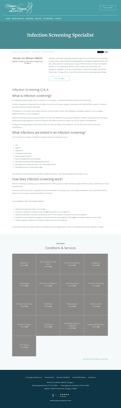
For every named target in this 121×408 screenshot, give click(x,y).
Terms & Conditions (63, 377)
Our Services (36, 52)
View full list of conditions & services (95, 359)
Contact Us (92, 377)
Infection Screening (48, 52)
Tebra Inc (39, 377)
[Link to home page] (15, 7)
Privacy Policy (49, 377)
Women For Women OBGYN (20, 52)
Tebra (69, 400)
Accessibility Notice (79, 377)
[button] (59, 78)
